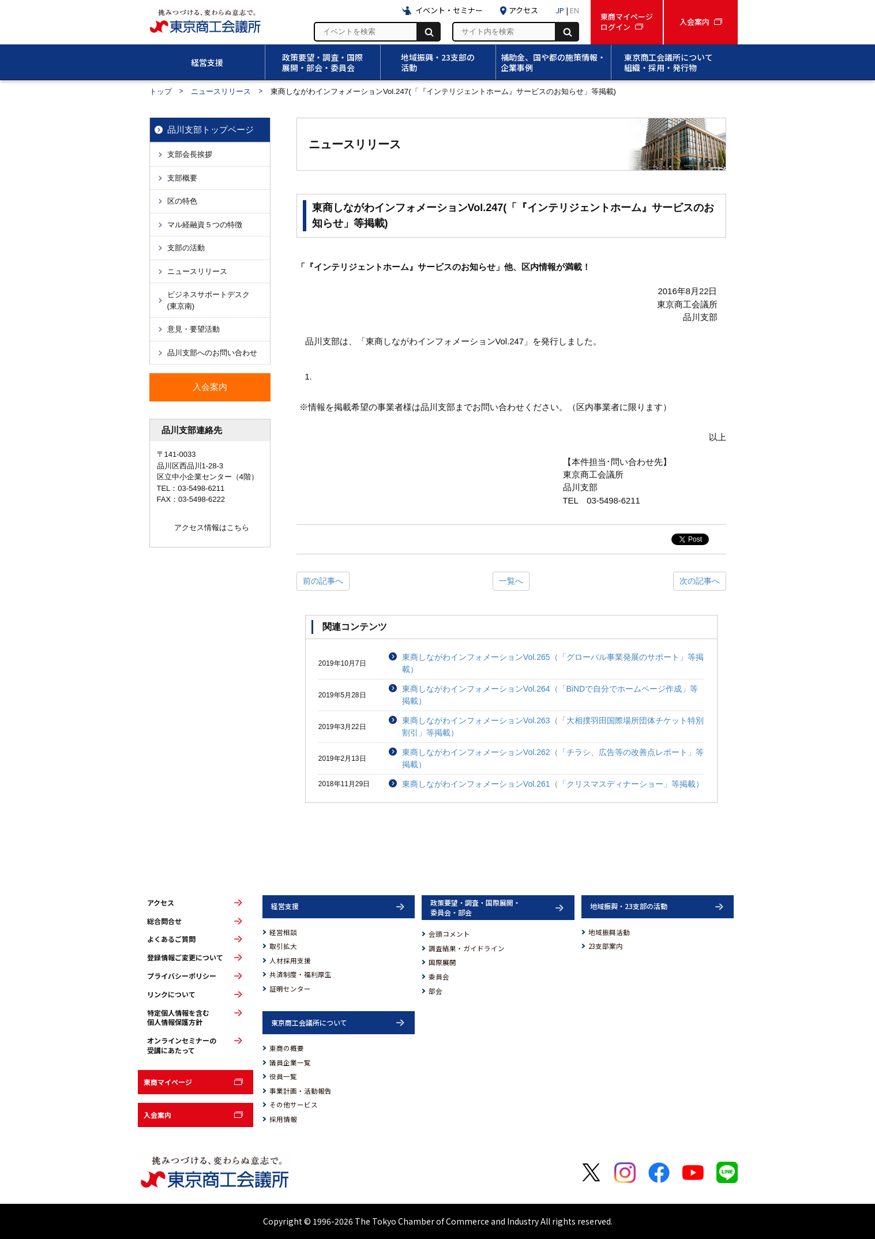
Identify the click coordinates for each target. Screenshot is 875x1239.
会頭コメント (449, 933)
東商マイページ (168, 1082)
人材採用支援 (290, 960)
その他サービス (293, 1104)
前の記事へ (323, 580)
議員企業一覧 (290, 1062)
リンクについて (171, 994)
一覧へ (511, 580)
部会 (435, 991)
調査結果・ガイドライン (467, 948)
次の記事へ (699, 580)
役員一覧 (283, 1076)
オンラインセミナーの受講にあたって (181, 1045)
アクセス (160, 902)
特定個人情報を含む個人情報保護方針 (178, 1017)
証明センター (290, 988)
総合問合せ (164, 921)
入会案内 (157, 1115)
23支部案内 (605, 946)
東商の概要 (286, 1048)
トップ (160, 91)
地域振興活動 (609, 932)
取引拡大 (283, 946)
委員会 (439, 976)
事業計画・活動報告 (300, 1090)
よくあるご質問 (171, 939)
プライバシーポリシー (181, 976)
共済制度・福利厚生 (300, 974)
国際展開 (442, 962)
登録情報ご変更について (185, 957)
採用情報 (283, 1119)
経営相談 (283, 932)
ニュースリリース (221, 91)
